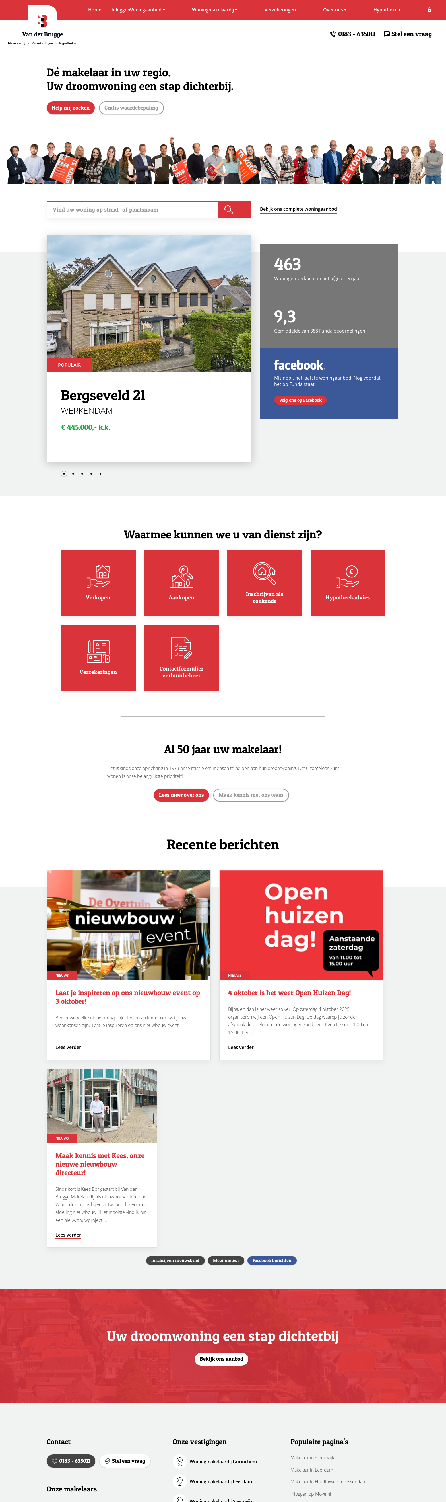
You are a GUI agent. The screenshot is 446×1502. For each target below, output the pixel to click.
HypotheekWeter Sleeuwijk (219, 1396)
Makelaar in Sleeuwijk (312, 1272)
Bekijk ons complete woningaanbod (298, 211)
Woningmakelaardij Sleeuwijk (221, 1316)
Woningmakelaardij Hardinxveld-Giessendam (225, 1336)
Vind (239, 211)
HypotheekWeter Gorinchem (221, 1356)
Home (75, 10)
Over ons (314, 10)
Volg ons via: (219, 1491)
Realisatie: (335, 1491)
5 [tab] (100, 476)
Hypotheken (367, 10)
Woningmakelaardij (193, 10)
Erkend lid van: (282, 1491)
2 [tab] (73, 476)
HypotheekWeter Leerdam (218, 1376)
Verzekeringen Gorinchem (218, 1416)
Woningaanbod (125, 10)
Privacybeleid (144, 1491)
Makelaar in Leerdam (311, 1284)
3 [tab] (82, 476)
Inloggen (422, 10)
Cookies (177, 1491)
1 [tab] (64, 476)
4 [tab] (91, 476)
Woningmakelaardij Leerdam (221, 1296)
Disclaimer (109, 1491)
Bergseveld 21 (103, 397)
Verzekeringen (260, 10)
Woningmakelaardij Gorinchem (223, 1276)
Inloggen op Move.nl (310, 1309)
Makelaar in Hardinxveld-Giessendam (328, 1296)
